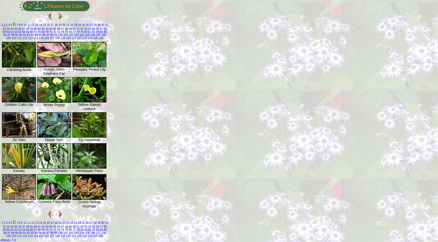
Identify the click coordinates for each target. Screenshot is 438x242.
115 (40, 38)
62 (16, 31)
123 (84, 38)
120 (68, 38)
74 (62, 31)
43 (47, 28)
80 (85, 31)
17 (52, 25)
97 (47, 35)
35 (16, 28)
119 (62, 38)
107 (98, 35)
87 (9, 35)
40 (35, 28)
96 (44, 35)
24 (79, 25)
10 (25, 25)
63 (20, 31)
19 (60, 25)
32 (4, 28)
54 (89, 28)
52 (82, 28)
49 (70, 28)
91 (24, 35)
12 (32, 25)
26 (87, 25)
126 (100, 38)
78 (78, 31)
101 (65, 35)
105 (87, 35)
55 (93, 28)
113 (29, 38)
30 (102, 25)
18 (56, 25)
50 (74, 28)
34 (12, 28)
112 (24, 38)
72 (54, 31)
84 (101, 31)
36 (20, 28)
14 (40, 25)
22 (71, 25)
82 (93, 31)
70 (47, 31)
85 (105, 31)
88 (12, 35)
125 (95, 38)
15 (44, 25)
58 (105, 28)
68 (39, 31)
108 (103, 35)
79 (82, 31)
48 (66, 28)
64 (23, 31)
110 (13, 38)
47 (62, 28)
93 (32, 35)
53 (85, 28)
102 (70, 35)
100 (59, 35)
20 (63, 25)
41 (39, 28)
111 (19, 38)
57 (101, 28)
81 (89, 31)
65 (27, 31)
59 (4, 31)
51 (78, 28)
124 (89, 38)
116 (46, 38)
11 (28, 25)
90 (20, 35)
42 (43, 28)
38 (27, 28)
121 (73, 38)
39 (31, 28)
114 (35, 38)
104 (81, 35)
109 (8, 38)
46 (58, 28)
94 (36, 35)
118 (57, 38)
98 (51, 35)
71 (51, 31)
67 (35, 31)
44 (51, 28)
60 (8, 31)
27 (91, 25)
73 (58, 31)
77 (74, 31)
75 (66, 31)
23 (75, 25)
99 (55, 35)
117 (51, 38)
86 (4, 35)
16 (48, 25)
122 (78, 38)
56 (97, 28)
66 (31, 31)
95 (40, 35)
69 (43, 31)
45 (54, 28)
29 (99, 25)
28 (95, 25)
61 (12, 31)
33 (8, 28)
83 (97, 31)
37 (23, 28)
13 (36, 25)
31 (106, 25)
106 (92, 35)
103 (76, 35)
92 (28, 35)
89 (16, 35)
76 (70, 31)
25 (83, 25)
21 (67, 25)
